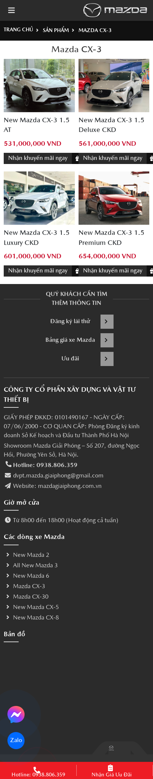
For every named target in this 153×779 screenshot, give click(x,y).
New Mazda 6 (26, 576)
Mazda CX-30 (26, 597)
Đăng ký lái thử (82, 322)
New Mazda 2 (26, 555)
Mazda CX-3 (24, 587)
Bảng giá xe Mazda (79, 340)
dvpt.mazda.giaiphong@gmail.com (58, 476)
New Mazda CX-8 (31, 618)
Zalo (16, 741)
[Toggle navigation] (11, 10)
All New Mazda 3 (31, 566)
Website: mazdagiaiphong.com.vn (57, 486)
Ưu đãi (87, 359)
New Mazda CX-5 (31, 608)
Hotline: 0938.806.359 (45, 466)
